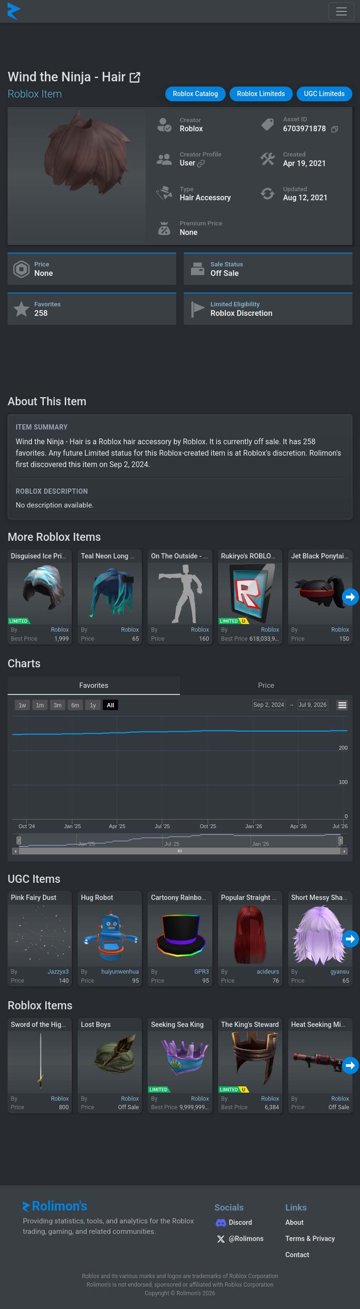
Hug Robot (97, 897)
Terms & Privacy (310, 1238)
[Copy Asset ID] (311, 129)
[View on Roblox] (134, 77)
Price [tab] (266, 685)
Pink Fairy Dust (34, 897)
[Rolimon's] (14, 11)
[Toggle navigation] (341, 11)
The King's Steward (250, 1024)
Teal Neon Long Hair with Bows (128, 556)
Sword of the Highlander (47, 1024)
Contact (297, 1255)
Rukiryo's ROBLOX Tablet (258, 556)
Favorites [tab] (93, 685)
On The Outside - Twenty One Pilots (204, 556)
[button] (195, 94)
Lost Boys (96, 1024)
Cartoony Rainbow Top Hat (191, 897)
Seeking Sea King (177, 1024)
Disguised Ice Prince (42, 556)
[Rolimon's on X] (241, 1240)
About (294, 1222)
